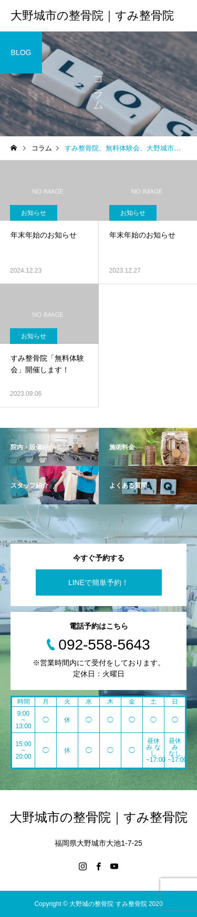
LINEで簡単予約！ (98, 582)
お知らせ (33, 213)
